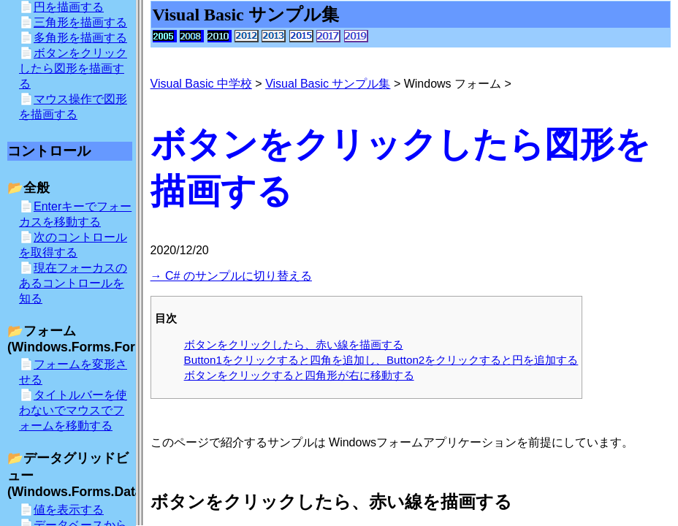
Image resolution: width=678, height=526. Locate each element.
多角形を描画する (80, 37)
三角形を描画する (80, 22)
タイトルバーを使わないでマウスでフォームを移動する (73, 410)
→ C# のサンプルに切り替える (231, 276)
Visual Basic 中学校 (201, 83)
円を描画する (69, 7)
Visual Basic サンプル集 (327, 83)
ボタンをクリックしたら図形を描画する (73, 68)
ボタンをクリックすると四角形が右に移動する (299, 375)
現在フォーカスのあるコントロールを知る (73, 283)
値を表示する (69, 509)
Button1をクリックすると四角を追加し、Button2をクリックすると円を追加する (381, 360)
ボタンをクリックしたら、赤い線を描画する (293, 344)
